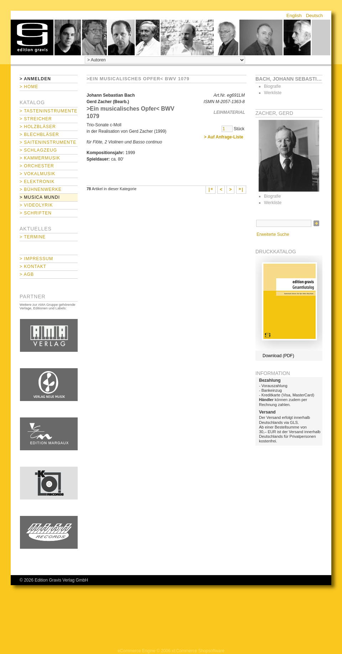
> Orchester (37, 165)
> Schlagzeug (38, 150)
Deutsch (314, 15)
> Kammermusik (40, 158)
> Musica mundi (40, 197)
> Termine (33, 236)
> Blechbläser (39, 134)
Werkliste (272, 92)
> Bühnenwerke (41, 189)
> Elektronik (37, 181)
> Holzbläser (38, 126)
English (294, 15)
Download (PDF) (278, 355)
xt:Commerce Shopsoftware (198, 650)
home (32, 37)
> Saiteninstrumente (48, 142)
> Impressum (36, 258)
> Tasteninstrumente (48, 110)
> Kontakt (33, 266)
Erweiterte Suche (272, 234)
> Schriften (36, 213)
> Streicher (36, 118)
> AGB (27, 274)
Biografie (272, 86)
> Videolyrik (36, 205)
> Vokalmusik (37, 173)
